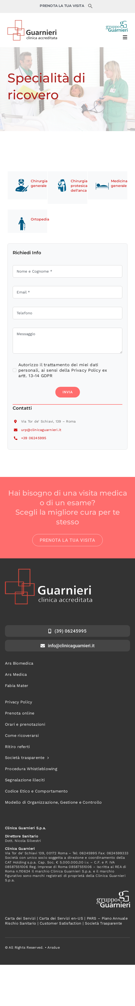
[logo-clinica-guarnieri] (32, 22)
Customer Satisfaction (60, 923)
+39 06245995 (33, 438)
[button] (90, 7)
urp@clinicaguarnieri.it (41, 430)
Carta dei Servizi (20, 918)
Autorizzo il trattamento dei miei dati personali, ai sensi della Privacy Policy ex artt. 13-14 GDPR (62, 370)
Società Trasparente (103, 923)
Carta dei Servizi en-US (61, 918)
